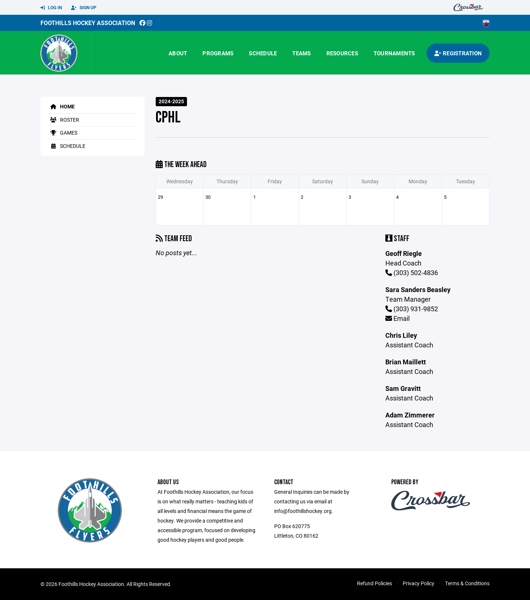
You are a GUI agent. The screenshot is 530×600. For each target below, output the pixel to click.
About (178, 53)
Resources (342, 53)
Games (62, 132)
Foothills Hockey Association (87, 23)
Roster (63, 119)
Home (61, 106)
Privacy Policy (418, 583)
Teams (301, 53)
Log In (51, 7)
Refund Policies (374, 583)
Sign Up (83, 7)
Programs (217, 53)
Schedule (263, 53)
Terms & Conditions (467, 583)
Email (397, 318)
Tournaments (394, 53)
